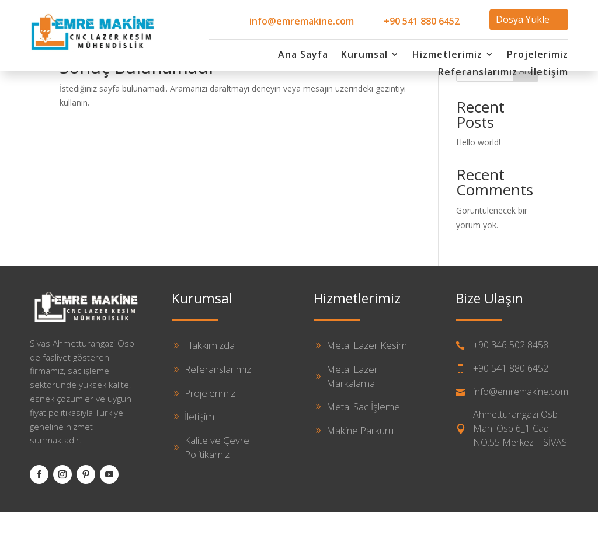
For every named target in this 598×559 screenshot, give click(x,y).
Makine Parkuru (360, 477)
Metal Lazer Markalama (352, 422)
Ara (525, 117)
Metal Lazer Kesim (366, 392)
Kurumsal (364, 55)
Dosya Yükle (523, 19)
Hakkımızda (210, 392)
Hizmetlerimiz (447, 55)
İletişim (549, 73)
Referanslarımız (477, 73)
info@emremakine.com (301, 21)
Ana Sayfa (303, 55)
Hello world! (478, 188)
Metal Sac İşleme (363, 453)
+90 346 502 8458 (510, 391)
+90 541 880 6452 (422, 21)
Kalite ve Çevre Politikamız (217, 494)
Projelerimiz (537, 55)
